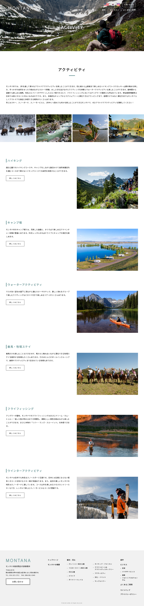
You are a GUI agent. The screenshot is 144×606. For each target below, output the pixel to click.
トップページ (53, 560)
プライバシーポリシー (128, 594)
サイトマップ (125, 590)
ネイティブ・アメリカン (103, 564)
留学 (104, 10)
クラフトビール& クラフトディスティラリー (104, 568)
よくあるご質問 (129, 10)
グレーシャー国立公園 (77, 564)
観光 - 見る (91, 10)
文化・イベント (100, 577)
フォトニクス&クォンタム (130, 579)
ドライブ (72, 576)
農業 (123, 575)
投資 (123, 568)
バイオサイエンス (128, 572)
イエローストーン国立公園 (78, 568)
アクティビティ (100, 573)
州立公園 (72, 572)
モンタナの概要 (76, 10)
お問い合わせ (129, 4)
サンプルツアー (100, 581)
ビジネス (113, 10)
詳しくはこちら (15, 178)
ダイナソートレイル (76, 580)
